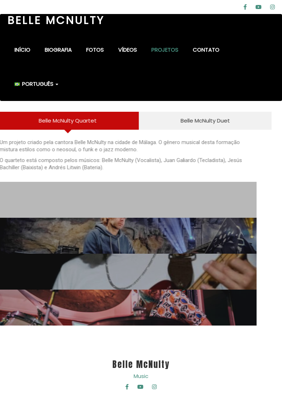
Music (141, 376)
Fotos (95, 50)
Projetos (164, 50)
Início (22, 50)
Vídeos (127, 50)
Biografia (58, 50)
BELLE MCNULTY (56, 20)
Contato (206, 50)
